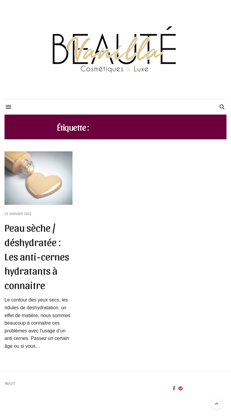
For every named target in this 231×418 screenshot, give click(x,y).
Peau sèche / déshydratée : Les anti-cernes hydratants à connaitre (37, 255)
